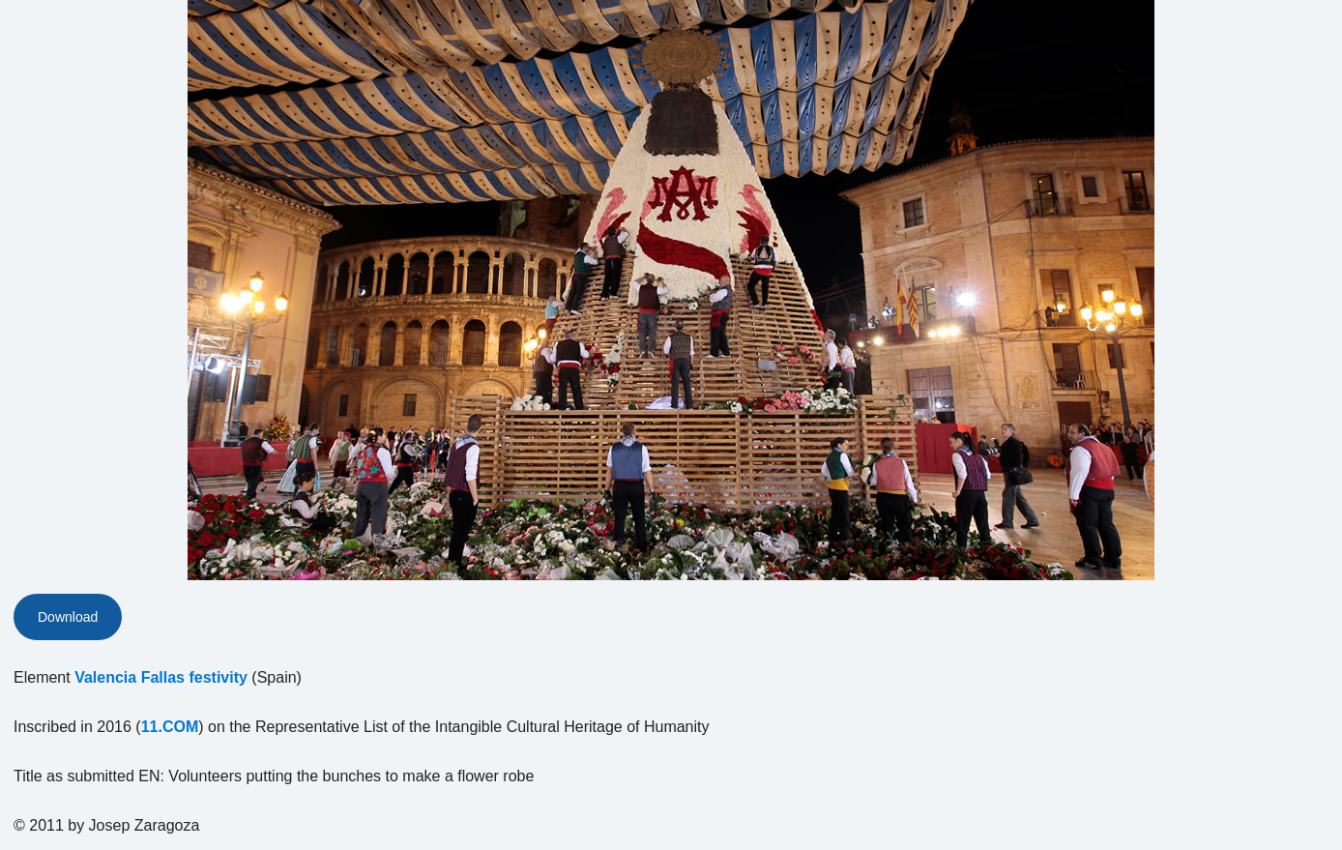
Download (68, 617)
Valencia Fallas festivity (161, 677)
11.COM (170, 726)
